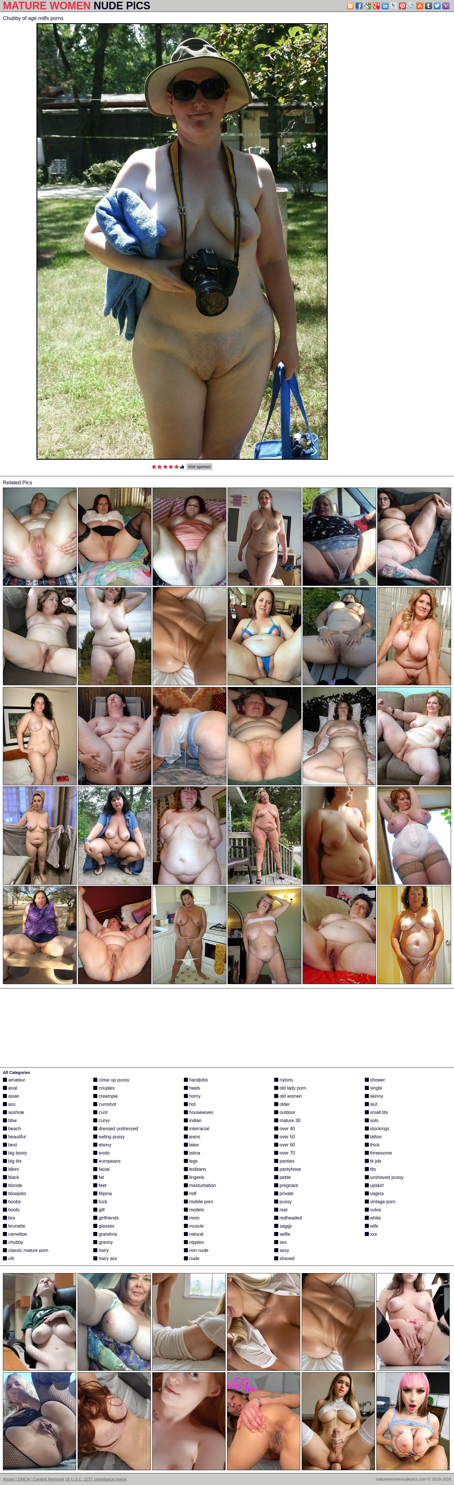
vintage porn (380, 1201)
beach (12, 1128)
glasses (103, 1226)
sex (280, 1242)
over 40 (284, 1128)
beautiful (14, 1136)
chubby (13, 1242)
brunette (14, 1226)
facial (101, 1169)
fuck (100, 1201)
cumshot (104, 1104)
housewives (198, 1112)
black (11, 1177)
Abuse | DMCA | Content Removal (33, 1479)
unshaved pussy (384, 1177)
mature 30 (287, 1120)
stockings (377, 1128)
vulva (373, 1209)
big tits (12, 1161)
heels (192, 1088)
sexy (281, 1250)
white (373, 1217)
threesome (378, 1152)
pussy (283, 1201)
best (10, 1144)
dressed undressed (115, 1128)
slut (371, 1104)
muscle (194, 1226)
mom (191, 1217)
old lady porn (290, 1088)
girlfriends (106, 1217)
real (280, 1209)
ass (9, 1104)
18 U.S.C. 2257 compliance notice (96, 1479)
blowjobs (14, 1193)
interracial (196, 1128)
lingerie (194, 1177)
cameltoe (15, 1234)
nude (191, 1258)
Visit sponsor (199, 466)
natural (193, 1234)
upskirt (374, 1185)
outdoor (284, 1112)
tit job (373, 1161)
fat (98, 1177)
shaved (284, 1258)
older (282, 1104)
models (194, 1209)
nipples (194, 1242)
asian (11, 1096)
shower (375, 1079)
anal (10, 1088)
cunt (100, 1112)
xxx (371, 1234)
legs (191, 1161)
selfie (282, 1234)
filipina (102, 1193)
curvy (101, 1120)
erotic (101, 1152)
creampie (105, 1096)
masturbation (200, 1185)
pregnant (286, 1185)
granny (103, 1242)
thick (372, 1144)
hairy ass (105, 1258)
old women (288, 1096)
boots (11, 1209)
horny (192, 1096)
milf (190, 1193)
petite (282, 1177)
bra (9, 1217)
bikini (11, 1169)
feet (99, 1185)
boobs (12, 1201)
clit (8, 1258)
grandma (105, 1234)
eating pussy (109, 1136)
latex (191, 1144)
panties (284, 1161)
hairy (101, 1250)
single (373, 1088)
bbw (10, 1120)
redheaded (288, 1217)
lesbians (195, 1169)
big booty (15, 1152)
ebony (102, 1144)
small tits (376, 1112)
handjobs (196, 1079)
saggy (283, 1226)
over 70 (284, 1152)
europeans (106, 1161)
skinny (374, 1096)
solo (372, 1120)
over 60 (284, 1144)
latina (192, 1152)
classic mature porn (25, 1250)
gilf (99, 1209)
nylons (283, 1079)
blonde (12, 1185)
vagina (374, 1193)
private (283, 1193)
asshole (13, 1112)
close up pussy (111, 1079)
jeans (192, 1136)
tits (370, 1169)
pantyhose (287, 1169)
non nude (196, 1250)
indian (193, 1120)
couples (104, 1088)
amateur (14, 1079)
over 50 (284, 1136)
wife (371, 1226)
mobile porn (198, 1201)
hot (190, 1104)
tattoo (373, 1136)
